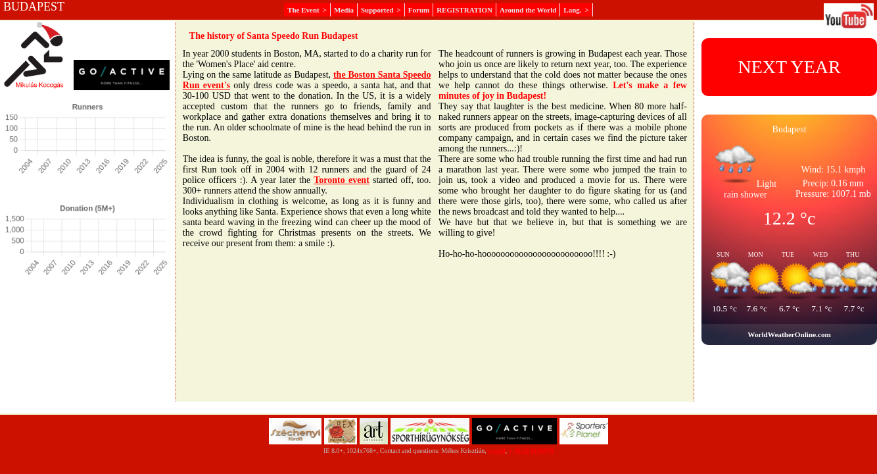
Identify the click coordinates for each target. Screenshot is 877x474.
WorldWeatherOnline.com (788, 334)
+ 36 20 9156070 (531, 450)
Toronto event (341, 180)
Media (344, 10)
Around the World (528, 10)
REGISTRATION (464, 10)
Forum (418, 10)
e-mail (497, 450)
